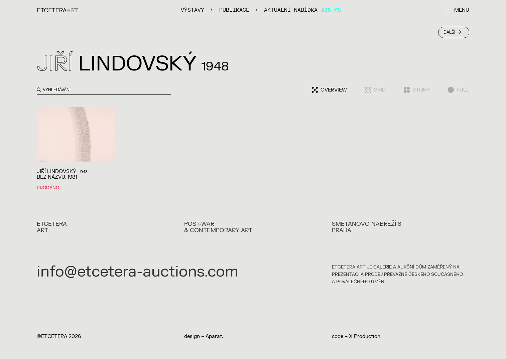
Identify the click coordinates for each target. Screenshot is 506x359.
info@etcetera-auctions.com (137, 272)
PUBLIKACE (234, 10)
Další (453, 32)
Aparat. (214, 336)
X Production (364, 336)
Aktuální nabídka (302, 10)
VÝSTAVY (192, 10)
